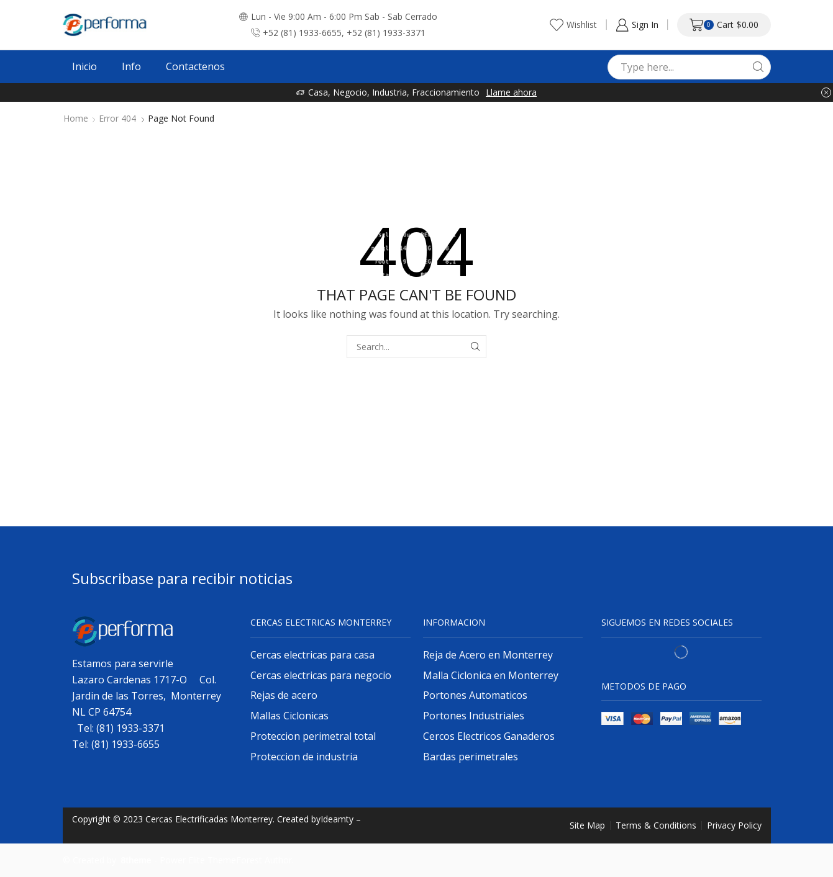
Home (75, 118)
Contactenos (195, 66)
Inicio (84, 66)
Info (131, 66)
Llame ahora (511, 92)
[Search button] (758, 67)
